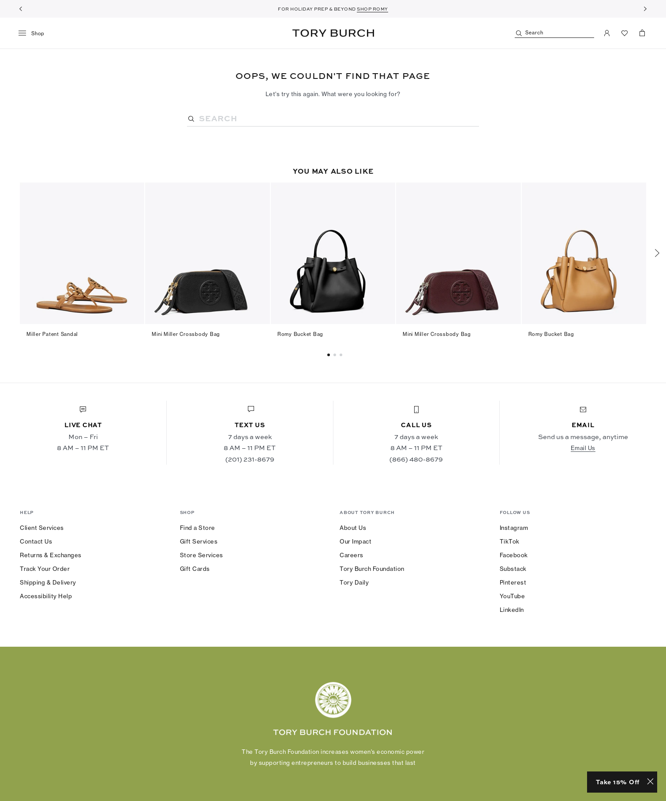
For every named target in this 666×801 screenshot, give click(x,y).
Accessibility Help (46, 596)
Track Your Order (45, 568)
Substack (513, 568)
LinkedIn (512, 609)
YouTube (512, 596)
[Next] (645, 9)
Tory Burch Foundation (372, 568)
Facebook (514, 555)
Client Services (42, 527)
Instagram (514, 527)
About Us (353, 527)
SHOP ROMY (372, 9)
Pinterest (513, 582)
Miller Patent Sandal (52, 334)
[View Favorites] (624, 33)
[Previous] (21, 9)
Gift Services (199, 541)
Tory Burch (333, 33)
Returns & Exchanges (51, 555)
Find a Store (197, 527)
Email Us (583, 447)
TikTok (510, 541)
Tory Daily (354, 582)
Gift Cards (195, 568)
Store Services (201, 555)
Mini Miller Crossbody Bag (186, 334)
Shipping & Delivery (48, 582)
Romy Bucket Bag (300, 334)
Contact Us (36, 541)
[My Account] (607, 33)
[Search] (554, 33)
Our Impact (355, 541)
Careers (351, 555)
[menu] (35, 33)
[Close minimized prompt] (650, 782)
